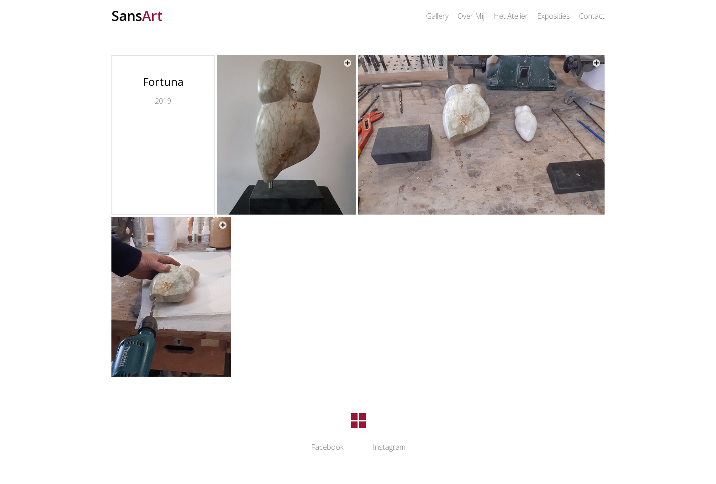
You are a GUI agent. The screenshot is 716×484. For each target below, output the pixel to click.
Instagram (389, 447)
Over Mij (471, 16)
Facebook (327, 447)
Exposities (553, 16)
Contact (592, 16)
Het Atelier (511, 16)
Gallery (437, 16)
